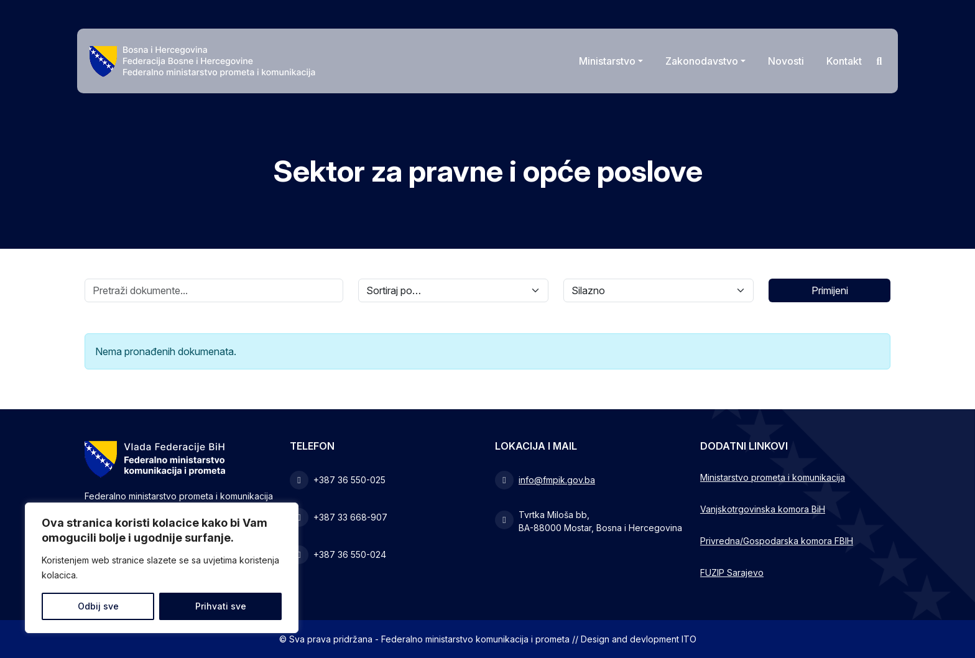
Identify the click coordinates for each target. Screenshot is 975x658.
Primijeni (829, 290)
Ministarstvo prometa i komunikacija (772, 477)
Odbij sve (98, 606)
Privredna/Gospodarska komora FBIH (776, 540)
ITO (689, 639)
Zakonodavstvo (701, 61)
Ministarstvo (607, 61)
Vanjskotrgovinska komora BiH (762, 509)
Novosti (786, 61)
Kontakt (844, 61)
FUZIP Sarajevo (732, 572)
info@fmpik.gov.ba (557, 480)
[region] (161, 568)
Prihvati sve (220, 606)
